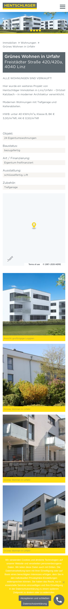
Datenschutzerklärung (35, 603)
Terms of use (34, 264)
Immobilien (10, 42)
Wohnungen (28, 42)
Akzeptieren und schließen (34, 598)
